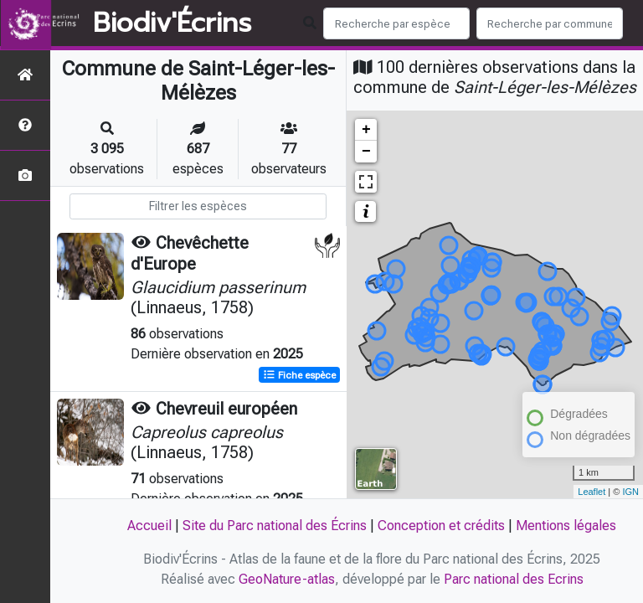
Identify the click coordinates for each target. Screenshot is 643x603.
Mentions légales (566, 525)
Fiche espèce (299, 374)
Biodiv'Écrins (172, 23)
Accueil (149, 525)
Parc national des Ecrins (514, 579)
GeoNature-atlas (287, 579)
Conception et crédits (441, 525)
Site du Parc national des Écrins (275, 525)
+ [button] (366, 130)
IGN (630, 492)
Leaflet (591, 492)
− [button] (366, 152)
